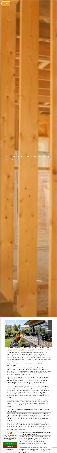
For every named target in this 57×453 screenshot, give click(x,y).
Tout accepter (10, 443)
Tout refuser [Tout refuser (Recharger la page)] (10, 446)
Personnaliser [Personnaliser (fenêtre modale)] (10, 449)
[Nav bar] (5, 3)
